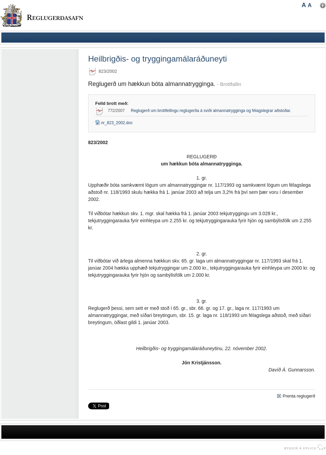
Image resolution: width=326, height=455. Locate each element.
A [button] (304, 5)
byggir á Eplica (303, 447)
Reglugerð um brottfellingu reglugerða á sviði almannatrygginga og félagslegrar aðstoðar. (211, 110)
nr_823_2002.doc (114, 122)
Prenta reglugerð (299, 396)
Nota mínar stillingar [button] (323, 5)
